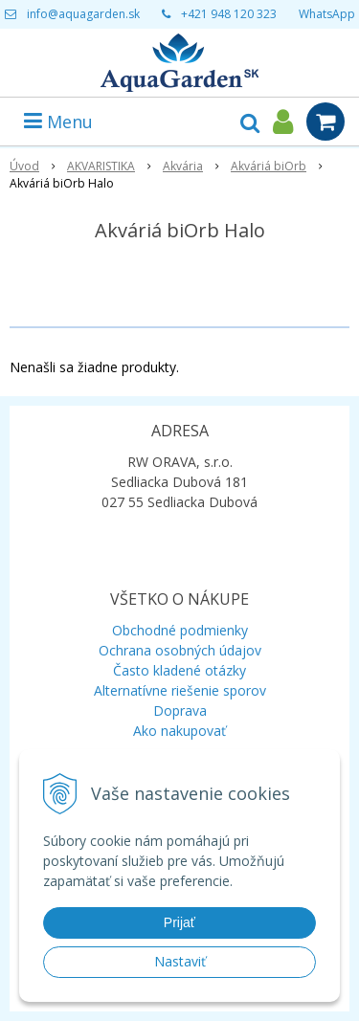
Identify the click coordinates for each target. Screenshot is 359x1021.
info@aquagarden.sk (83, 14)
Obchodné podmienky (180, 630)
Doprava (180, 710)
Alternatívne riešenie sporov (180, 690)
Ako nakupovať (179, 730)
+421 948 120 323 (229, 14)
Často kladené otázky (179, 670)
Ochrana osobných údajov (180, 650)
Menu (58, 121)
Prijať (179, 922)
